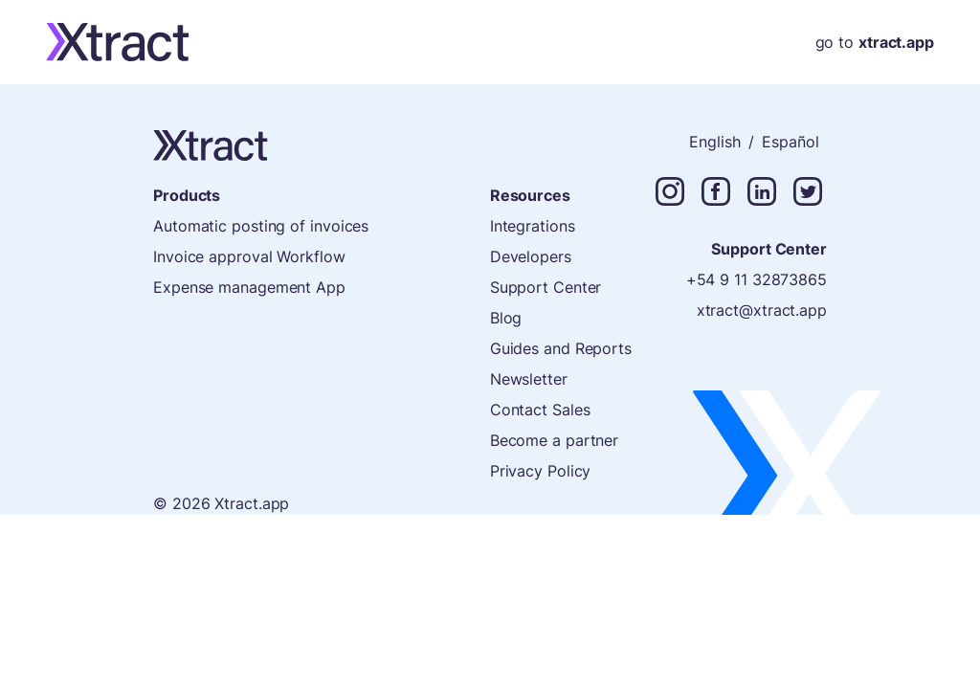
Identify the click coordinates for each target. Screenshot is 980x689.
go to (874, 42)
